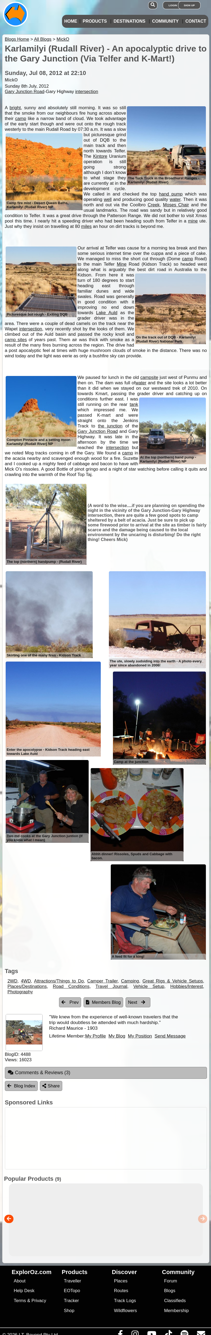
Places (120, 1280)
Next (136, 1002)
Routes (121, 1290)
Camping (130, 981)
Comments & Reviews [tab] (39, 1072)
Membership (176, 1310)
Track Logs (125, 1300)
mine (193, 221)
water (175, 199)
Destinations (129, 21)
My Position (140, 1036)
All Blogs (42, 39)
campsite (149, 377)
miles (86, 226)
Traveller (72, 1280)
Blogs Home (17, 39)
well (108, 199)
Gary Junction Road (24, 91)
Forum (170, 1280)
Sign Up (189, 5)
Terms (20, 1300)
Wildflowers (125, 1310)
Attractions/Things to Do (59, 981)
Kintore (100, 156)
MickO (63, 39)
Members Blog (103, 1002)
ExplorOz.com (31, 1272)
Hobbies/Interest (186, 986)
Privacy (39, 1300)
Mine (121, 264)
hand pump (171, 194)
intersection (86, 91)
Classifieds (175, 1300)
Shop (69, 1310)
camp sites (16, 339)
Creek (154, 204)
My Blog (116, 1036)
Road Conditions (71, 986)
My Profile (95, 1036)
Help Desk (24, 1290)
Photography (20, 991)
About (19, 1280)
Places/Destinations (27, 986)
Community (165, 21)
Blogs (169, 1290)
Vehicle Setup (148, 986)
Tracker (71, 1300)
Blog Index (21, 1085)
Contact (195, 21)
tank (134, 404)
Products (95, 21)
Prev (70, 1002)
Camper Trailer (102, 981)
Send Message (170, 1036)
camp (20, 118)
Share (51, 1085)
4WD (26, 981)
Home (70, 21)
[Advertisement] (108, 1138)
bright (15, 107)
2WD (13, 981)
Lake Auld (106, 312)
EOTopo (72, 1290)
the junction (110, 426)
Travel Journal (111, 986)
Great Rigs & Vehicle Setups (173, 981)
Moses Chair (176, 204)
